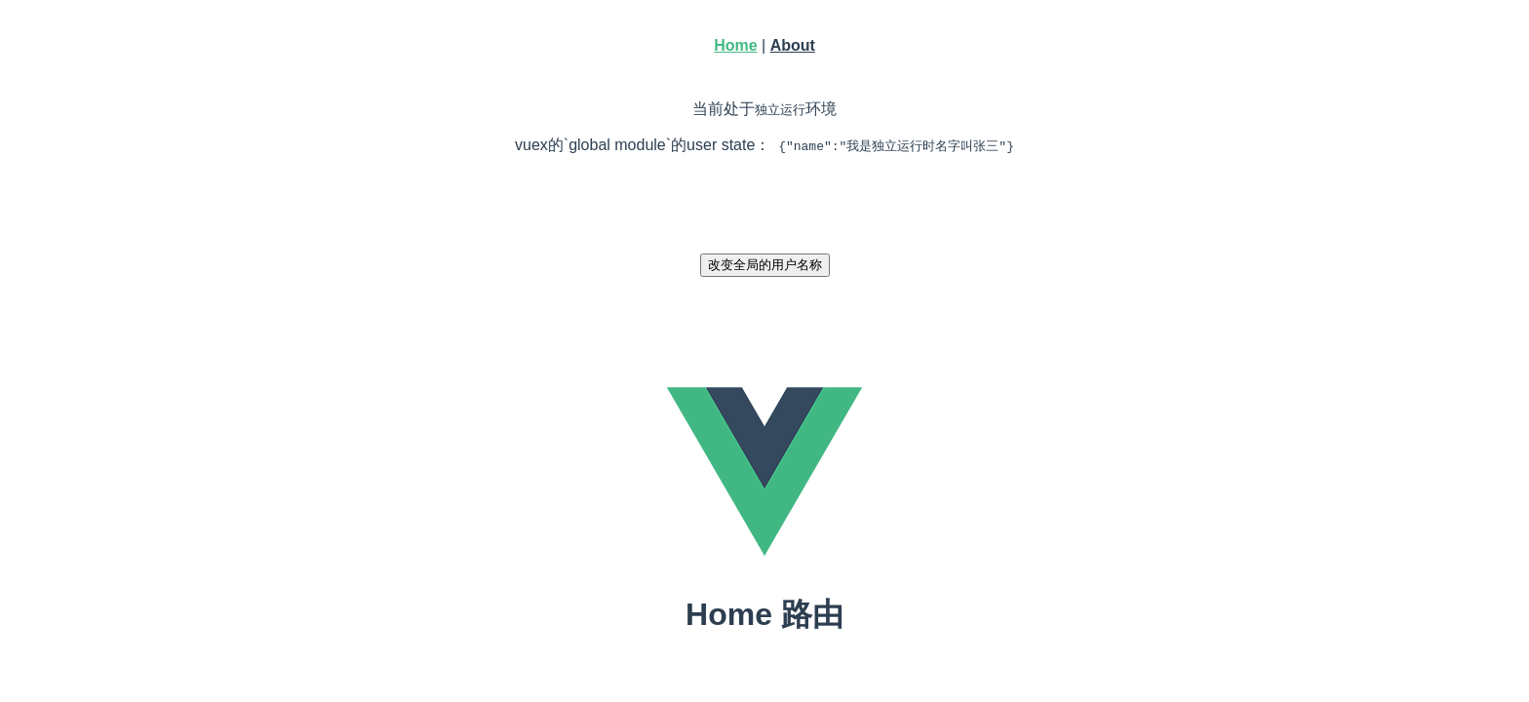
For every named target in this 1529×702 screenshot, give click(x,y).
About (792, 45)
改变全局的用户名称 (765, 264)
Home (735, 45)
